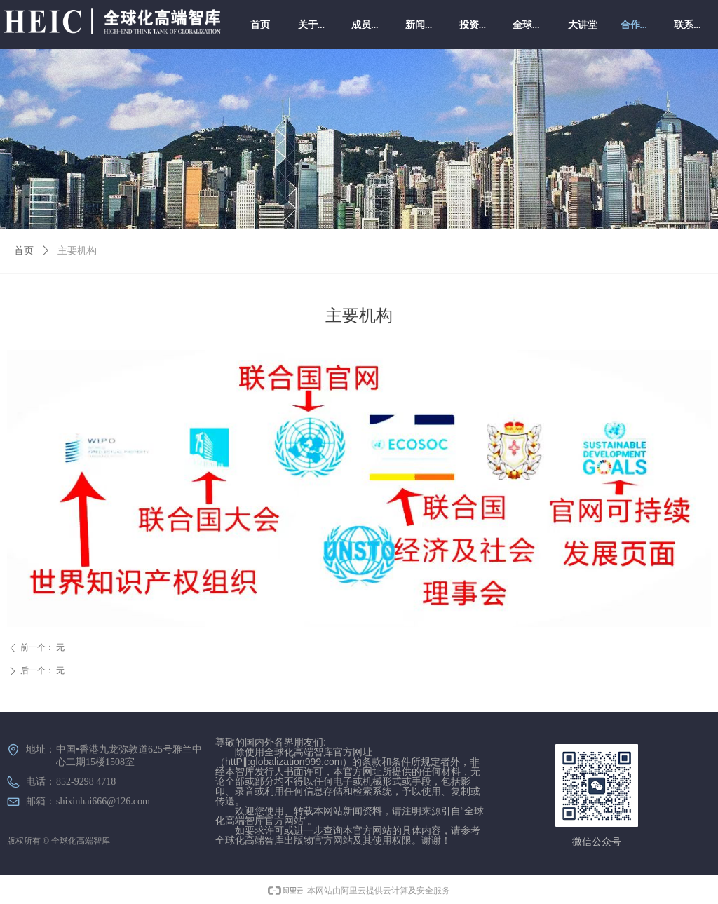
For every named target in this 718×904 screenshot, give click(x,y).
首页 (24, 250)
